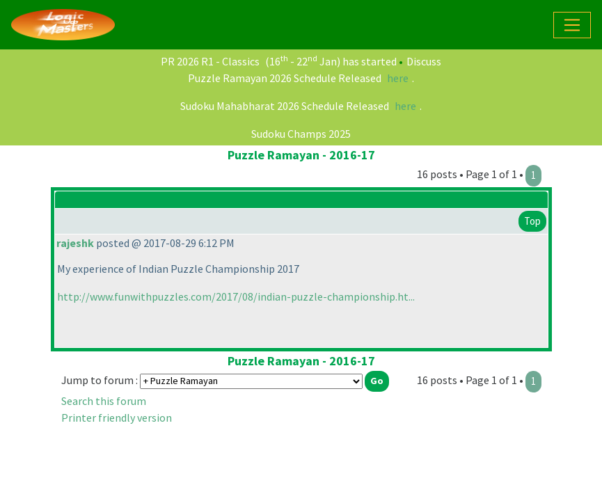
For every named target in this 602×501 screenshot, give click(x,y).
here (398, 78)
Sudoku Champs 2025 (301, 134)
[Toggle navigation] (572, 25)
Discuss (423, 61)
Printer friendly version (116, 417)
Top (532, 221)
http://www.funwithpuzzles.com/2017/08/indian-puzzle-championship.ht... (236, 296)
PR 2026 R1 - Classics (210, 61)
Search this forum (103, 401)
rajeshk (75, 243)
